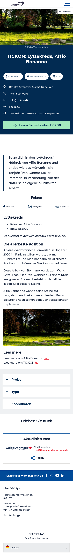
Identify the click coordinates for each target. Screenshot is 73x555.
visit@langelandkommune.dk (51, 450)
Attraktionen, (18, 113)
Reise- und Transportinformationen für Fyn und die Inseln (18, 506)
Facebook (15, 106)
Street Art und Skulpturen (43, 113)
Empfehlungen (12, 515)
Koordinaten (18, 404)
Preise (13, 379)
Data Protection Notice (36, 538)
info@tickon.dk (19, 100)
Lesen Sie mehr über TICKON (36, 125)
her (46, 358)
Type (12, 392)
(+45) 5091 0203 (19, 93)
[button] (52, 4)
